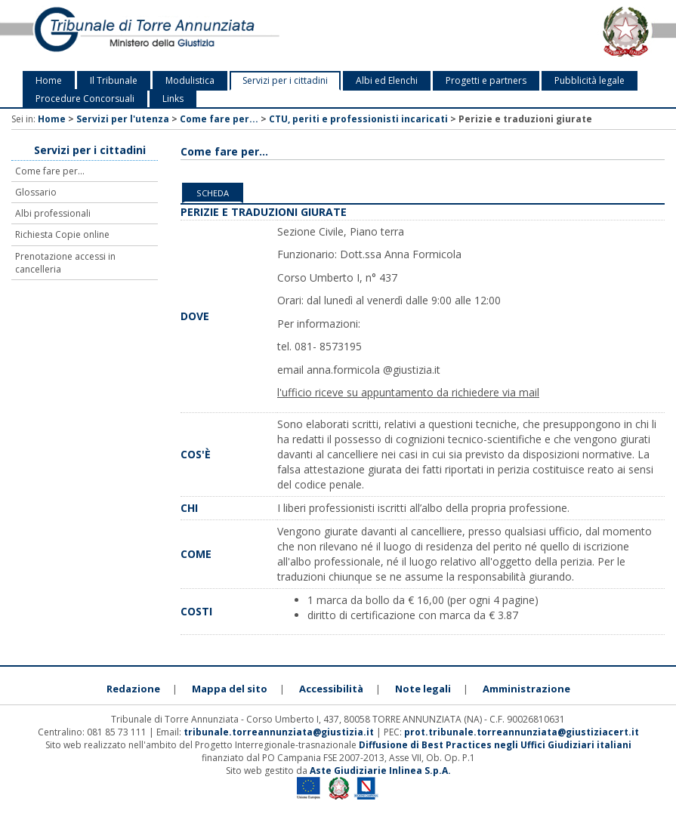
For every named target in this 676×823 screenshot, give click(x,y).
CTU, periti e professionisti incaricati (358, 119)
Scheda (212, 193)
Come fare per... (219, 119)
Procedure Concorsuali (84, 98)
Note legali (423, 688)
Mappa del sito (229, 688)
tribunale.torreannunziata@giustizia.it (280, 732)
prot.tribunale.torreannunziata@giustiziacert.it (521, 732)
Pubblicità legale (589, 80)
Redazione (133, 688)
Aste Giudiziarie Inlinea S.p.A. (380, 770)
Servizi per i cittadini (285, 80)
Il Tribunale (113, 80)
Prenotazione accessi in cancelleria (65, 263)
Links (173, 98)
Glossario (36, 192)
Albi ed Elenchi (387, 80)
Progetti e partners (486, 80)
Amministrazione (526, 688)
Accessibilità (331, 688)
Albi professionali (53, 213)
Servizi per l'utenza (122, 119)
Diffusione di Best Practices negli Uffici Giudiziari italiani (495, 744)
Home (48, 80)
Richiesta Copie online (62, 234)
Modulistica (190, 80)
